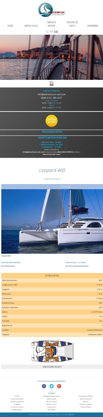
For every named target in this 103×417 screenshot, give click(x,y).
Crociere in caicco (72, 24)
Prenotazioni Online (86, 396)
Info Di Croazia (51, 401)
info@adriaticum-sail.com (51, 94)
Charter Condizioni (17, 401)
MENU (51, 83)
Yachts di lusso (85, 407)
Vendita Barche (17, 410)
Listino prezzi (51, 399)
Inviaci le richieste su (51, 149)
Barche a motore (51, 24)
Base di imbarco (86, 399)
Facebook (44, 386)
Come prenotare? (17, 399)
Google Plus (59, 386)
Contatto (17, 404)
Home (10, 25)
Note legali (51, 410)
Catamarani (92, 25)
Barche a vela (30, 25)
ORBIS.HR (71, 415)
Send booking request (52, 366)
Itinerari (86, 401)
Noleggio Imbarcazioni (51, 396)
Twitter (52, 386)
